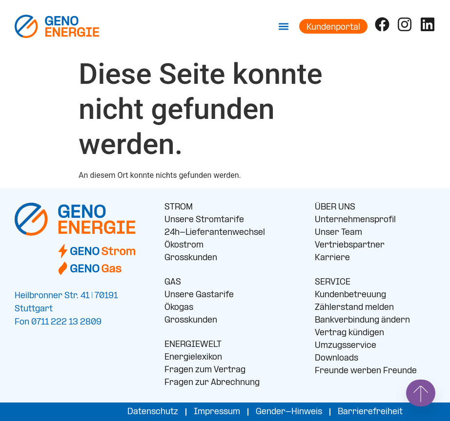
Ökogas (178, 307)
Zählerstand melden (354, 307)
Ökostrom (184, 245)
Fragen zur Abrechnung (212, 382)
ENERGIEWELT (193, 344)
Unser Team (338, 232)
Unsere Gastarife (199, 295)
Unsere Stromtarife (204, 220)
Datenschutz (152, 412)
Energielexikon (193, 357)
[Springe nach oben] (420, 393)
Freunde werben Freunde (366, 371)
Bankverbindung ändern (362, 320)
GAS (172, 282)
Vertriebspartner (350, 245)
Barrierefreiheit (370, 412)
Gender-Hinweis (289, 412)
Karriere (332, 258)
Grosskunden (190, 258)
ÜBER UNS (335, 207)
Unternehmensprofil (355, 220)
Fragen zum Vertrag (204, 370)
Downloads (336, 358)
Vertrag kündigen (349, 333)
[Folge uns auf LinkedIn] (427, 24)
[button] (284, 26)
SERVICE (332, 282)
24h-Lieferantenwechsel (214, 232)
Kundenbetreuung (350, 295)
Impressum (217, 412)
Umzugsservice (345, 345)
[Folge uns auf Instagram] (404, 24)
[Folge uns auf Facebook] (382, 24)
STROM (178, 207)
